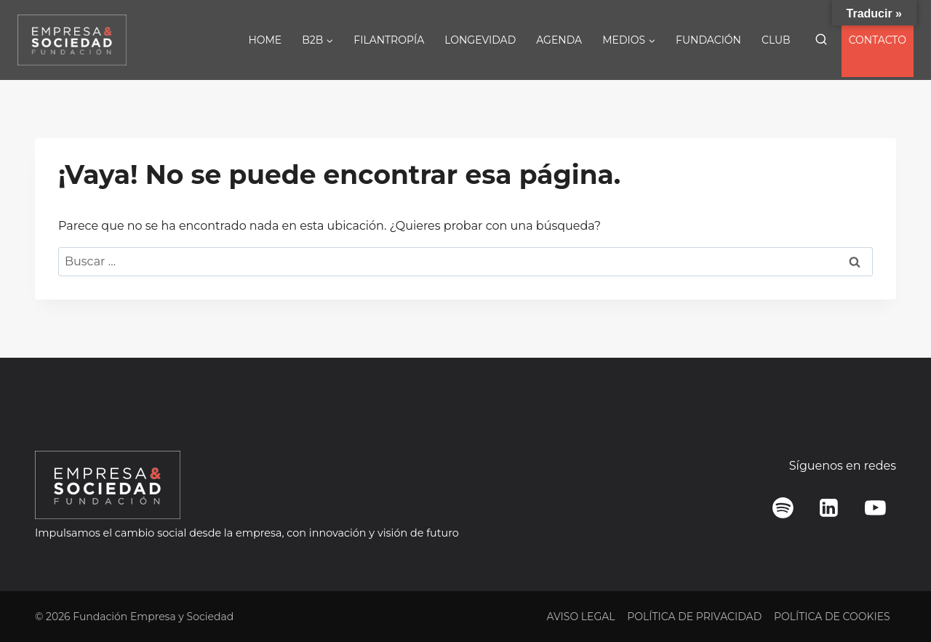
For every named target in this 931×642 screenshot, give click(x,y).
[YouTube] (875, 508)
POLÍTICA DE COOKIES (832, 616)
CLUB (776, 40)
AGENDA (559, 40)
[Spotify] (783, 508)
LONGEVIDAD (480, 40)
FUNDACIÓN (708, 40)
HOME (264, 40)
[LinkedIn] (829, 508)
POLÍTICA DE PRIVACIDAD (694, 616)
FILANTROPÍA (388, 40)
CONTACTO (877, 40)
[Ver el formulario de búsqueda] (821, 40)
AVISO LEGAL (580, 616)
